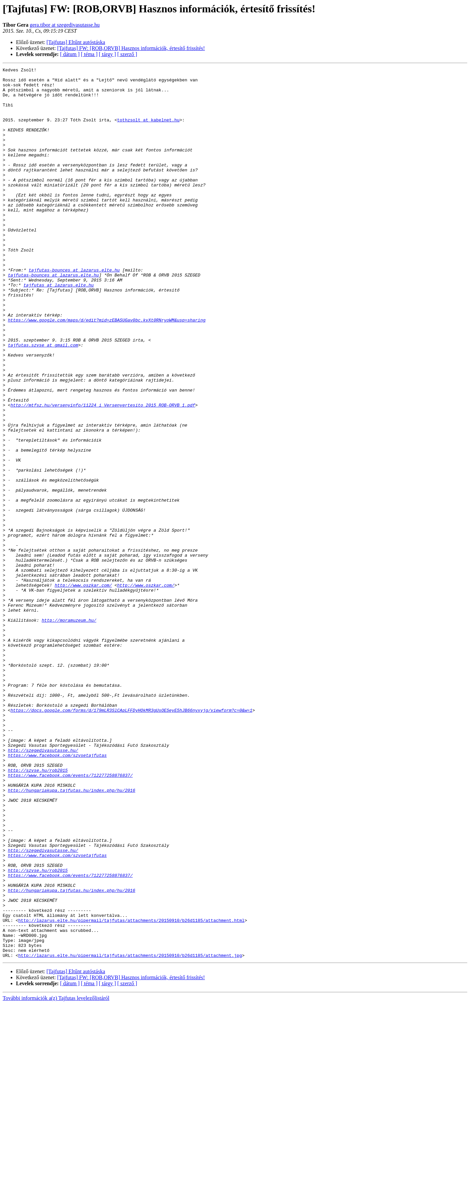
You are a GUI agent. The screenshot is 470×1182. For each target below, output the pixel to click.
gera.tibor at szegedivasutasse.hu (65, 25)
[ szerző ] (127, 54)
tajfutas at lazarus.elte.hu (58, 329)
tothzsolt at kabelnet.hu (148, 131)
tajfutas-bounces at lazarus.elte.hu (74, 311)
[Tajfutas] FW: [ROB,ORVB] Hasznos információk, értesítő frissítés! (131, 48)
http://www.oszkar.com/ (83, 689)
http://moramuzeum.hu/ (69, 731)
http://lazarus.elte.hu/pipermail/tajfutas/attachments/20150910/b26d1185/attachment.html (131, 1091)
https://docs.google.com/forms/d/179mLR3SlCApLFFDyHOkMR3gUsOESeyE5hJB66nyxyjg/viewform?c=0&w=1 (131, 839)
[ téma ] (89, 54)
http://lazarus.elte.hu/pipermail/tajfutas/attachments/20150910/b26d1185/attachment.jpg (130, 1133)
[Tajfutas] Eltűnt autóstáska (76, 42)
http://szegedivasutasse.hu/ (43, 887)
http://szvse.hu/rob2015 (38, 911)
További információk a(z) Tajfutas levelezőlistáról (56, 1176)
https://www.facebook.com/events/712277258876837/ (70, 917)
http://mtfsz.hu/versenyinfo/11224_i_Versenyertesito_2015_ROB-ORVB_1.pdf (102, 473)
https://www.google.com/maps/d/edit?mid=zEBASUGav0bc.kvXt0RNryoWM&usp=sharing (107, 371)
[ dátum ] (70, 54)
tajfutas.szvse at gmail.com (43, 401)
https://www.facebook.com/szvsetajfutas (57, 893)
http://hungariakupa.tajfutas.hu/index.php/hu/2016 (71, 935)
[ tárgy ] (107, 54)
